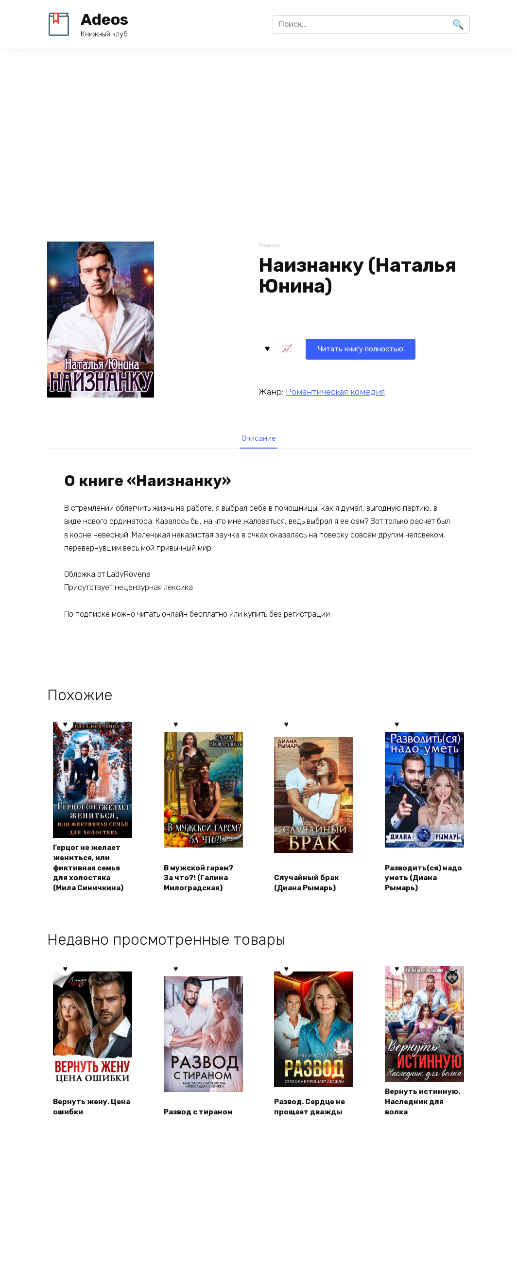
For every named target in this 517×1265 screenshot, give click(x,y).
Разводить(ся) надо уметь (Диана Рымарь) (419, 879)
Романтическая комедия (335, 390)
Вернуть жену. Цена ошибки (83, 1121)
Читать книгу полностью (318, 347)
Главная (269, 246)
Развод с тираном (202, 1126)
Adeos (104, 19)
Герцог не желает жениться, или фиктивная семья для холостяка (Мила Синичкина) (92, 868)
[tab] (258, 438)
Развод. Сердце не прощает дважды (314, 1121)
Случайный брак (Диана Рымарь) (309, 885)
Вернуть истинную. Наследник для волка (417, 1110)
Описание (258, 438)
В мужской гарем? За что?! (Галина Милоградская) (202, 879)
